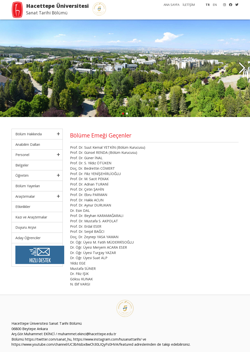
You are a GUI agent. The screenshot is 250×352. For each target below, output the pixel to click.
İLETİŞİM (189, 4)
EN (215, 4)
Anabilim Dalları (27, 144)
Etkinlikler (22, 206)
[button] (242, 68)
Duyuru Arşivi (25, 227)
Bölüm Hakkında (28, 134)
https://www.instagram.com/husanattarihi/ (107, 339)
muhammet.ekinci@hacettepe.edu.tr (87, 334)
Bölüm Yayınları (27, 186)
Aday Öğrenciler (28, 237)
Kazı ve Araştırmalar (31, 217)
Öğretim (22, 175)
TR (208, 4)
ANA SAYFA (171, 4)
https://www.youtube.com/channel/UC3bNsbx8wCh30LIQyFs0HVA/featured (72, 344)
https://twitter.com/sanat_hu (48, 339)
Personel (22, 154)
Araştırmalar (25, 196)
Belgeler (22, 165)
